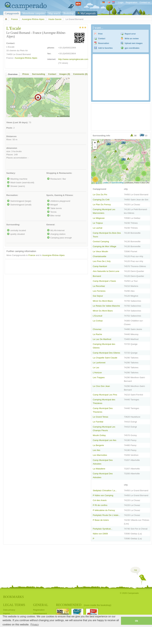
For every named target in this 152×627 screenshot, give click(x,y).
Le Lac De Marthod (102, 339)
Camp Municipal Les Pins (105, 394)
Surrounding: (13, 224)
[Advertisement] (43, 266)
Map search (54, 13)
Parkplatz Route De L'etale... (106, 515)
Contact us (145, 2)
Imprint (6, 613)
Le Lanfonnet (99, 362)
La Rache (97, 334)
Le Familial (98, 422)
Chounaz (97, 329)
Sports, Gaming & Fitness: (59, 195)
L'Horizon (97, 372)
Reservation (103, 43)
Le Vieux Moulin (100, 251)
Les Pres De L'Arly (102, 261)
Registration (131, 2)
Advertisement (40, 613)
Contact (101, 38)
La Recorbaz (99, 286)
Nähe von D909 (100, 533)
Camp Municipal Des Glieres (106, 353)
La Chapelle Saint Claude (105, 358)
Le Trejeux (98, 223)
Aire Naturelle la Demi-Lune (106, 271)
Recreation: (12, 195)
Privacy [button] (35, 624)
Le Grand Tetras (100, 417)
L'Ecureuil (97, 316)
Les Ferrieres (99, 291)
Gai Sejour (98, 296)
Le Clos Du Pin (100, 194)
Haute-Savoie (54, 19)
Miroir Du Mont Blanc (103, 301)
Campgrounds (12, 13)
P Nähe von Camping (103, 495)
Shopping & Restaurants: (59, 173)
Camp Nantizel (100, 266)
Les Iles (96, 450)
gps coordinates (132, 48)
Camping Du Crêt (101, 199)
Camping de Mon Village (104, 246)
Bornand (97, 276)
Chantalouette (99, 256)
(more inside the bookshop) (97, 605)
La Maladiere (99, 468)
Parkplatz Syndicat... (102, 529)
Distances (11, 136)
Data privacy (9, 610)
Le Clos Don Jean (101, 386)
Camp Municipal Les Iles (104, 440)
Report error (130, 34)
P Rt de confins (100, 505)
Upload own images (134, 43)
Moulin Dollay (99, 435)
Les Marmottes (100, 455)
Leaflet (105, 183)
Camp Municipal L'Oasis (104, 281)
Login (120, 2)
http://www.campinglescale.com (73, 59)
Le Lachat (97, 228)
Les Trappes (99, 377)
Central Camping (101, 241)
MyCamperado (88, 13)
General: (50, 224)
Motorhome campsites (33, 13)
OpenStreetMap (117, 183)
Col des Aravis (100, 500)
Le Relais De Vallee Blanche (106, 306)
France (14, 19)
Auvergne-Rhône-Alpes (33, 19)
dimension (11, 148)
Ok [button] (136, 621)
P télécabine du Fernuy (104, 510)
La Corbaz (98, 321)
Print (100, 34)
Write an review (132, 38)
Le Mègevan (99, 218)
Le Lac (96, 367)
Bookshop (68, 13)
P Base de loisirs (101, 520)
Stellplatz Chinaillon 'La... (105, 490)
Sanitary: (11, 173)
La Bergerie (98, 445)
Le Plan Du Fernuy (102, 204)
